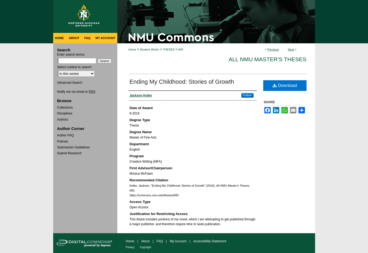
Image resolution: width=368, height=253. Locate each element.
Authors (62, 119)
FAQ (159, 241)
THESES (169, 49)
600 (180, 49)
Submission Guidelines (73, 147)
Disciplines (64, 113)
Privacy (130, 247)
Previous (273, 49)
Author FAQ (65, 135)
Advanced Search (70, 83)
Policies (62, 141)
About (145, 241)
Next (291, 49)
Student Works (149, 49)
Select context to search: (74, 67)
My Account (178, 241)
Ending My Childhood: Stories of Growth (182, 81)
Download (285, 85)
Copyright (145, 247)
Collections (65, 107)
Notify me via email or (76, 92)
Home (132, 49)
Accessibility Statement (209, 241)
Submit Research (69, 153)
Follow (247, 95)
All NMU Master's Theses (267, 59)
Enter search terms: (71, 54)
